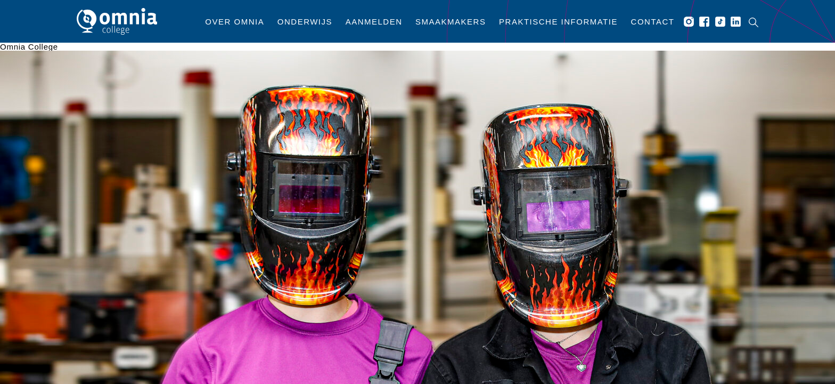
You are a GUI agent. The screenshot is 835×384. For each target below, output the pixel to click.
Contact (653, 21)
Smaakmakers (450, 21)
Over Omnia (234, 21)
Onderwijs (304, 21)
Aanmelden (374, 21)
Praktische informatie (558, 21)
